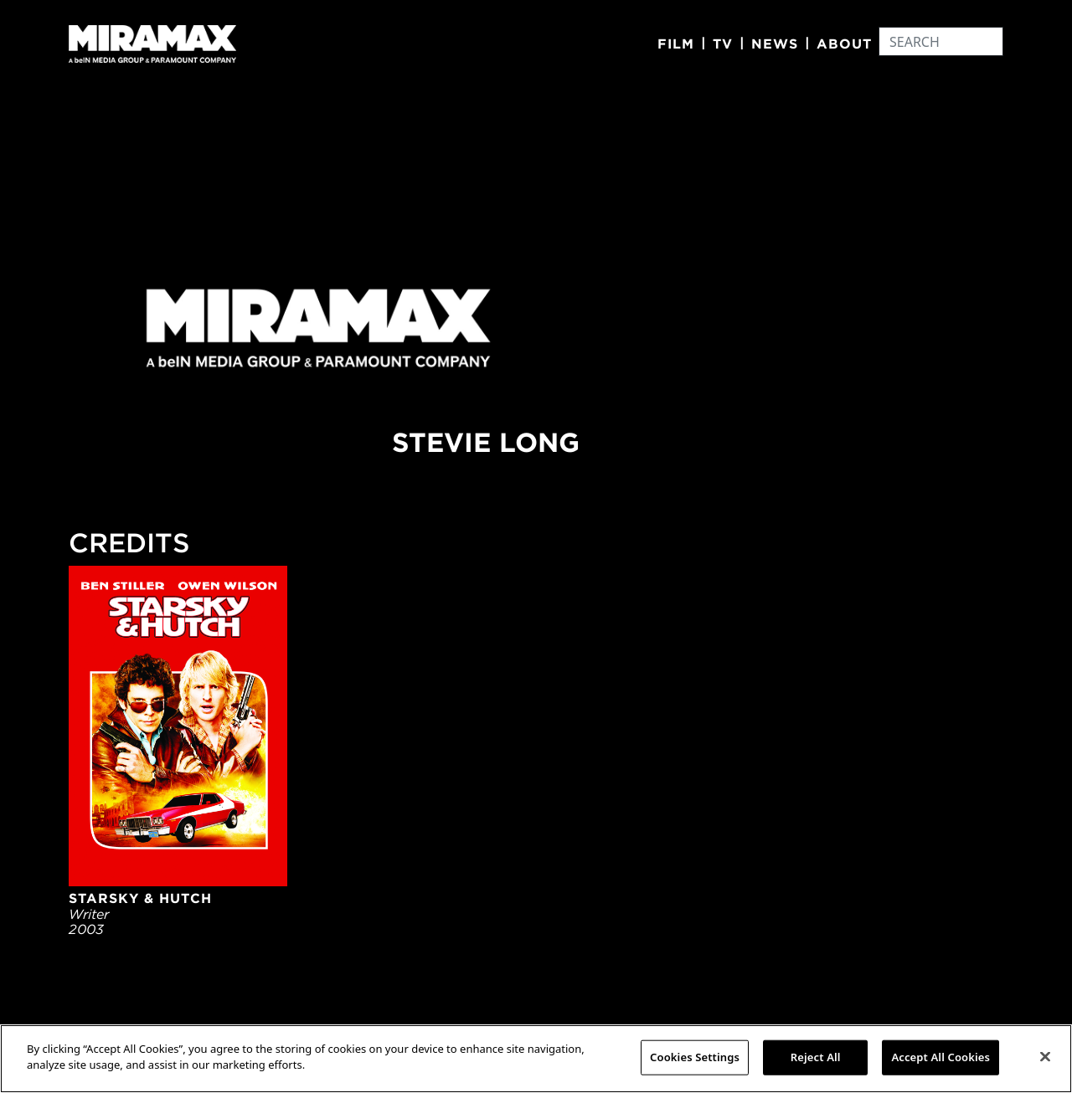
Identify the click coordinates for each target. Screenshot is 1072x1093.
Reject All (816, 1057)
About (844, 43)
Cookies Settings (695, 1057)
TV (723, 43)
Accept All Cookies (940, 1057)
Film (675, 43)
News (774, 43)
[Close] (1045, 1056)
